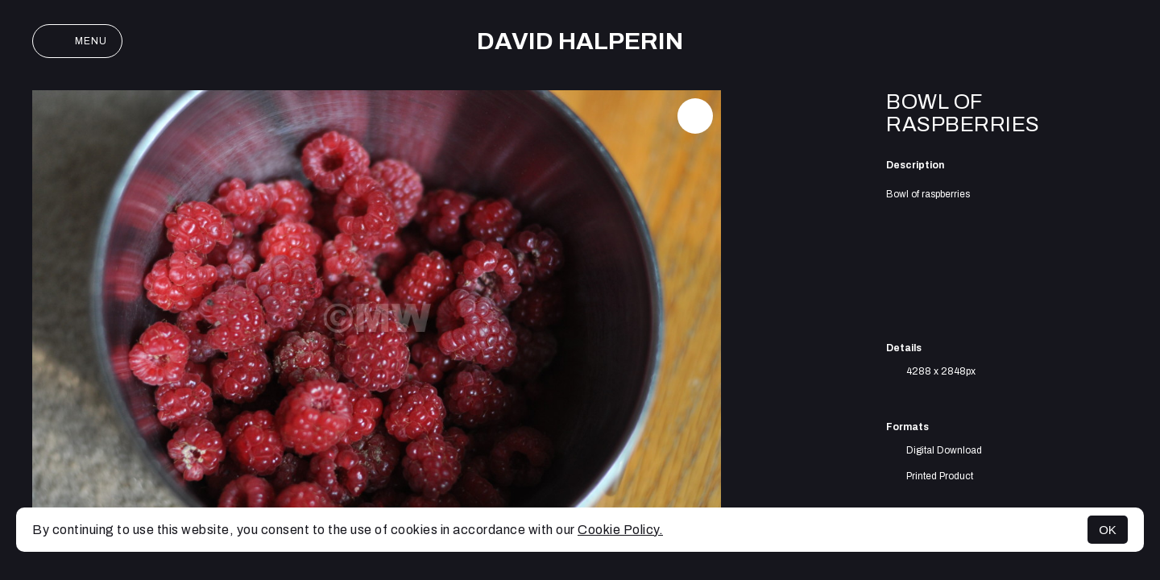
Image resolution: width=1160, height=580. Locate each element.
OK (1107, 529)
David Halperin (580, 41)
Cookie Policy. (620, 529)
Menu (77, 41)
